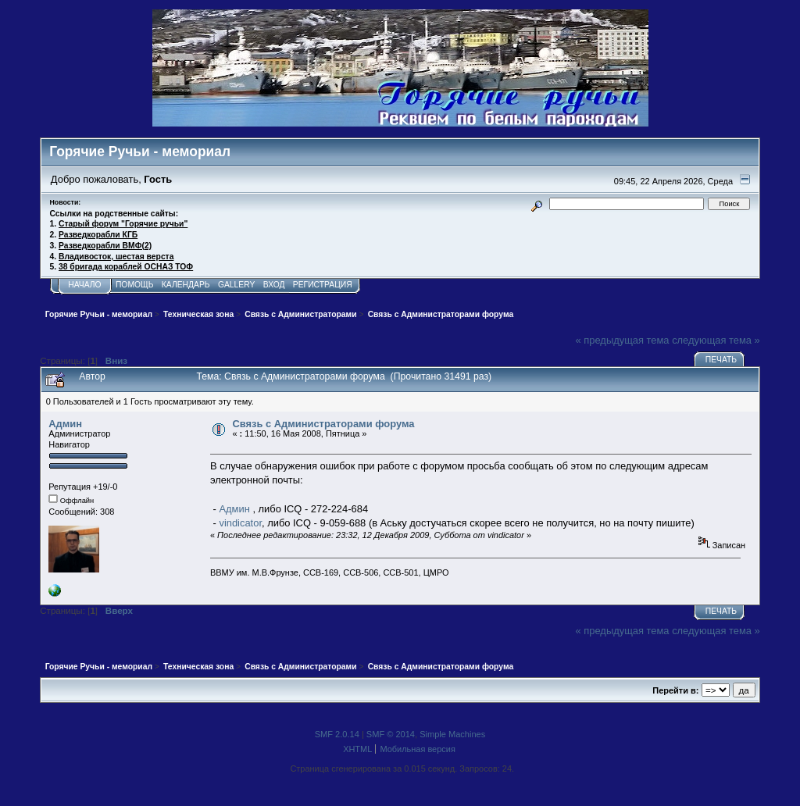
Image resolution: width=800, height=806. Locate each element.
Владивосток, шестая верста (116, 256)
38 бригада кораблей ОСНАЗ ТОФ (126, 266)
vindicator (240, 523)
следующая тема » (716, 340)
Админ (65, 424)
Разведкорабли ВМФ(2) (105, 245)
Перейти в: (675, 690)
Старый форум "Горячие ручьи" (123, 223)
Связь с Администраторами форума (323, 424)
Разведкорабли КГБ (98, 234)
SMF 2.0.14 (337, 734)
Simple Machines (452, 734)
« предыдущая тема (623, 340)
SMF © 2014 (390, 734)
